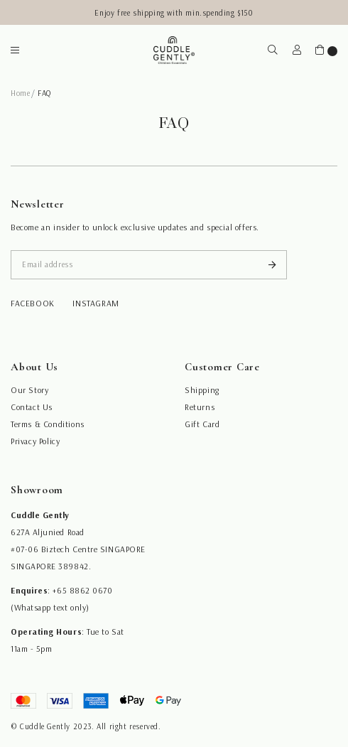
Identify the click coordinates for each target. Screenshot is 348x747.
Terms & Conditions (48, 424)
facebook (33, 303)
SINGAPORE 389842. (51, 566)
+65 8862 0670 (82, 590)
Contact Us (32, 407)
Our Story (29, 390)
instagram (95, 303)
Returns (199, 407)
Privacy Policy (35, 441)
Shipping (202, 390)
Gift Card (202, 424)
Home (20, 93)
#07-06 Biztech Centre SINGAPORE (78, 549)
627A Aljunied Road (48, 532)
